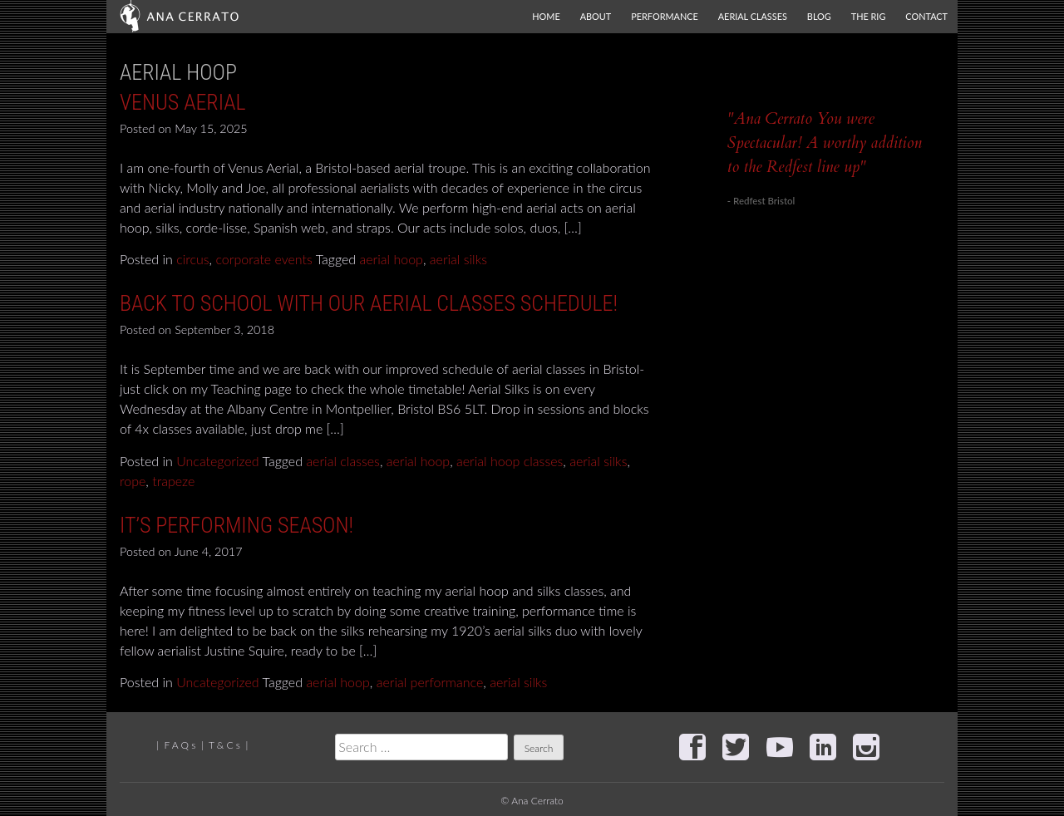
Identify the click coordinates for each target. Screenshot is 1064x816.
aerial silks (458, 259)
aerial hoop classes (509, 461)
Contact (926, 16)
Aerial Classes (752, 16)
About (596, 16)
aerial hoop (391, 259)
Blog (819, 16)
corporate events (263, 259)
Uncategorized (217, 461)
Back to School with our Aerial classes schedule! (369, 303)
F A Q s (179, 745)
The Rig (868, 16)
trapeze (173, 481)
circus (192, 259)
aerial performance (430, 682)
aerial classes (343, 461)
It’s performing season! (236, 525)
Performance (664, 16)
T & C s (224, 745)
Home (545, 16)
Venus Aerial (183, 102)
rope (132, 481)
